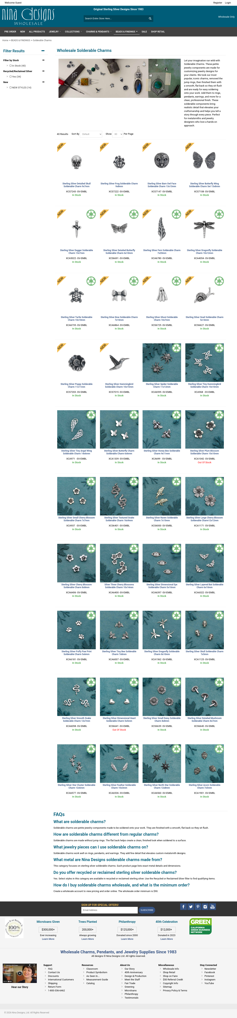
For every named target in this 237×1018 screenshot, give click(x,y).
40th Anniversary (134, 972)
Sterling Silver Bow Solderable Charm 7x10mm (119, 318)
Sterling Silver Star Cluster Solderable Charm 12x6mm (76, 786)
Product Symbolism (96, 972)
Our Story (130, 968)
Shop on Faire (170, 976)
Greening (129, 986)
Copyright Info (170, 983)
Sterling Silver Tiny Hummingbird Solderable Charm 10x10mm (204, 385)
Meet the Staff (132, 979)
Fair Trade (130, 983)
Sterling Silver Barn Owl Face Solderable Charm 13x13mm (162, 185)
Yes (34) (15, 76)
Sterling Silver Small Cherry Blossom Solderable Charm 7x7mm (76, 519)
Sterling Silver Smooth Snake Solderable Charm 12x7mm (76, 719)
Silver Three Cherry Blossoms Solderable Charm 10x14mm (119, 586)
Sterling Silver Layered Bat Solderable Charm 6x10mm (204, 586)
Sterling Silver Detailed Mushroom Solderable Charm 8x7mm (205, 719)
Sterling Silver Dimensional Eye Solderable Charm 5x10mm (161, 586)
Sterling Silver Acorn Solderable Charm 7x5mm (205, 786)
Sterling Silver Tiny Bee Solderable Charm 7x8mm (119, 653)
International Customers (61, 979)
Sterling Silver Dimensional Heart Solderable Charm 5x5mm (119, 719)
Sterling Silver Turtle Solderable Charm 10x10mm (76, 318)
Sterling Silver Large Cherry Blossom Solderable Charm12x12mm (204, 519)
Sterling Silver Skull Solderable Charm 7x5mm (204, 653)
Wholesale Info (171, 968)
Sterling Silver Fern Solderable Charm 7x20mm (162, 251)
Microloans (131, 990)
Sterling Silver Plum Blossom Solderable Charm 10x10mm (204, 452)
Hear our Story (19, 987)
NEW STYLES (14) (20, 87)
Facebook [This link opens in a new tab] (210, 972)
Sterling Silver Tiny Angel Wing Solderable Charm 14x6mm (76, 452)
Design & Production (135, 976)
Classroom (92, 968)
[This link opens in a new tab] (200, 919)
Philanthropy (131, 994)
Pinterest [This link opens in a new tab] (209, 976)
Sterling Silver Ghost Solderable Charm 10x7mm (162, 318)
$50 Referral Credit (173, 979)
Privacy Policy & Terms (175, 990)
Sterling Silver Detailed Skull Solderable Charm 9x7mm (76, 185)
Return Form (54, 986)
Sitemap (167, 986)
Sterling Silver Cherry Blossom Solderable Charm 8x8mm (76, 586)
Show (109, 133)
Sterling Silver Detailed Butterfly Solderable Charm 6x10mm (119, 251)
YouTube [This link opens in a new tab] (209, 983)
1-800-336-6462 (56, 990)
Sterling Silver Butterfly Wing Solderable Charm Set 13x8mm (204, 185)
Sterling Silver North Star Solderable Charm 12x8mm (162, 786)
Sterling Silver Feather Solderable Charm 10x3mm (119, 786)
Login (228, 2)
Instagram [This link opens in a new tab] (210, 979)
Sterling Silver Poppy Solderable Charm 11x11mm (76, 385)
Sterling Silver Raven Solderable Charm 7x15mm (162, 519)
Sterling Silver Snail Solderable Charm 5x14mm (204, 318)
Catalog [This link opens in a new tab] (90, 983)
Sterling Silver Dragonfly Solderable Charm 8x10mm (161, 653)
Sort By (75, 133)
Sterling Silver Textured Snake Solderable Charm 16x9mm (119, 519)
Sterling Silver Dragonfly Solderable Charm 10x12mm (204, 251)
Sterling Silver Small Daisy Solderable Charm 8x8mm (162, 719)
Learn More (48, 939)
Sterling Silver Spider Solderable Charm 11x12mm (162, 385)
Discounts (53, 976)
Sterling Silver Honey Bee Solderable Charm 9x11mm (162, 452)
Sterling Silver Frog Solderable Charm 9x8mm (119, 185)
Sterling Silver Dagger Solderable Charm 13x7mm (76, 251)
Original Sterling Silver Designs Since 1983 (118, 9)
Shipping (52, 983)
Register (217, 2)
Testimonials (131, 997)
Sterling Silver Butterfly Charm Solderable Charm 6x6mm (119, 452)
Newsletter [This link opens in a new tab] (210, 968)
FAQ (50, 968)
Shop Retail (169, 972)
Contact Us (54, 972)
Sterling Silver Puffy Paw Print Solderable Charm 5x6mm (76, 653)
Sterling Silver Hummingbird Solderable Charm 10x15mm (119, 385)
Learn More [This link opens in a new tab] (87, 939)
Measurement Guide (97, 979)
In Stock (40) (18, 65)
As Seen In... (92, 976)
